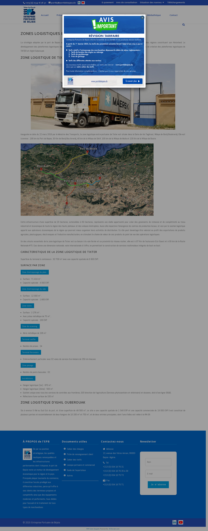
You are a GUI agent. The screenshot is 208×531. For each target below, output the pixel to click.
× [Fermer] (142, 17)
